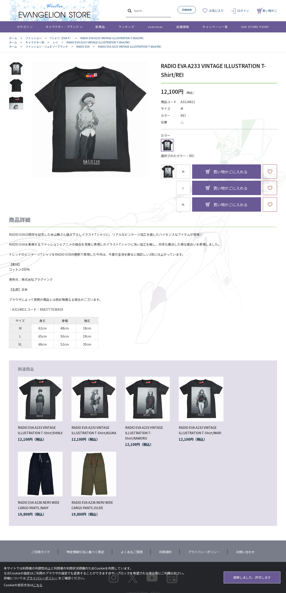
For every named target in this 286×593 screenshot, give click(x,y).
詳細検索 (187, 9)
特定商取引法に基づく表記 (85, 552)
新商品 (100, 27)
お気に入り (216, 11)
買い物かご (267, 11)
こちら (37, 585)
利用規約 (165, 552)
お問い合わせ (245, 552)
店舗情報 (182, 27)
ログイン (243, 11)
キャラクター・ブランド (62, 27)
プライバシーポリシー (203, 552)
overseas (155, 27)
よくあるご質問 (132, 552)
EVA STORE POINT (255, 27)
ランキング (126, 27)
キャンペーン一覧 (215, 27)
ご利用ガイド (40, 552)
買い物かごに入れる (230, 171)
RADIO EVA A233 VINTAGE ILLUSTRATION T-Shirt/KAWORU (144, 432)
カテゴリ (23, 27)
